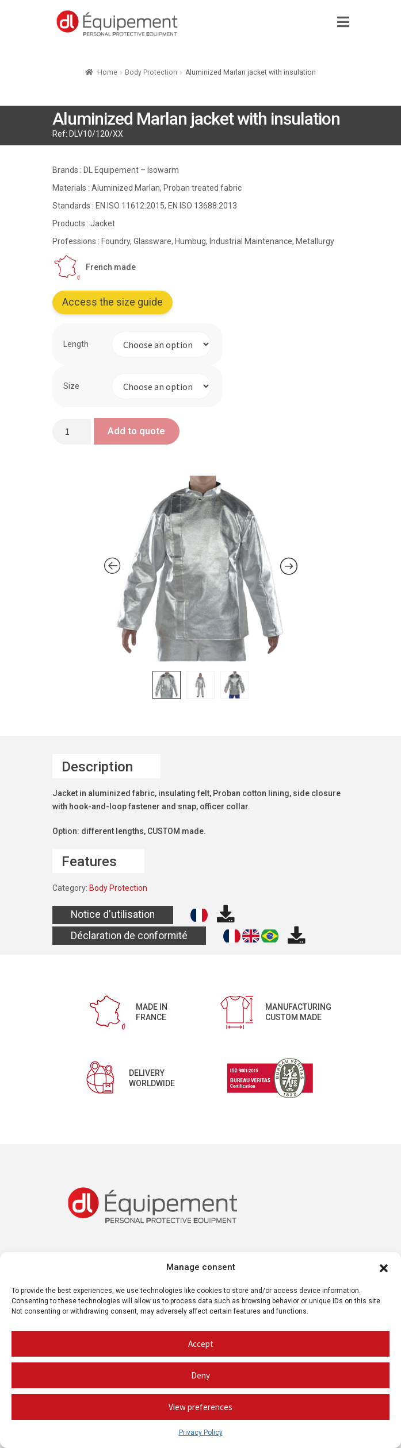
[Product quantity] (71, 432)
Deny (200, 1375)
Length (76, 344)
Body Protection (151, 72)
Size (71, 386)
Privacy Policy (201, 1432)
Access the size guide (112, 302)
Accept (200, 1343)
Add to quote (136, 431)
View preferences (200, 1406)
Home (107, 72)
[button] (383, 1267)
